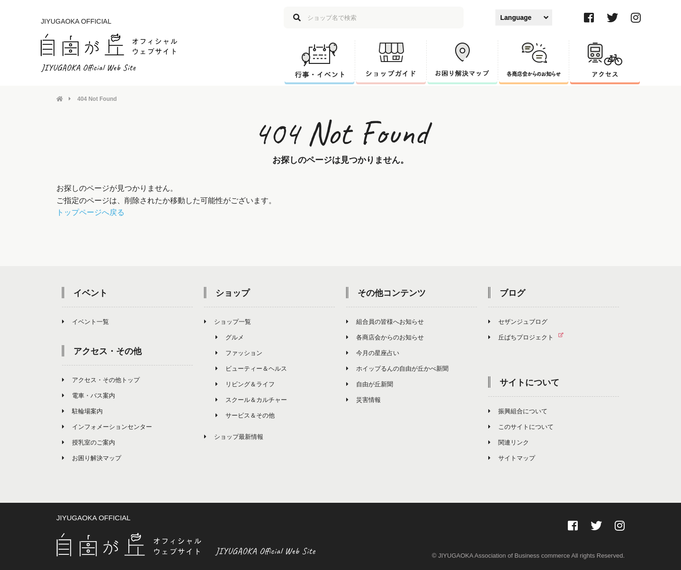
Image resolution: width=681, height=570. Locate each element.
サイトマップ (511, 457)
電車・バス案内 (88, 395)
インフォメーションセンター (107, 426)
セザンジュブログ (517, 321)
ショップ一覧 (227, 321)
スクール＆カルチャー (251, 399)
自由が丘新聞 (369, 384)
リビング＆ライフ (245, 384)
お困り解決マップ (91, 457)
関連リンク (508, 442)
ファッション (238, 352)
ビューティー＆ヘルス (251, 368)
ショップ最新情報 (233, 436)
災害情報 (363, 399)
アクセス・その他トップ (101, 379)
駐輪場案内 (82, 411)
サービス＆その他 (245, 415)
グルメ (229, 337)
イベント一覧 (85, 321)
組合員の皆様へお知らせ (385, 321)
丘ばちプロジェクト (529, 337)
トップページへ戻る (90, 212)
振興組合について (517, 411)
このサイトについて (521, 426)
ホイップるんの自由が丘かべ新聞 (397, 368)
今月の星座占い (372, 352)
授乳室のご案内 (88, 442)
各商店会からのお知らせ (385, 337)
